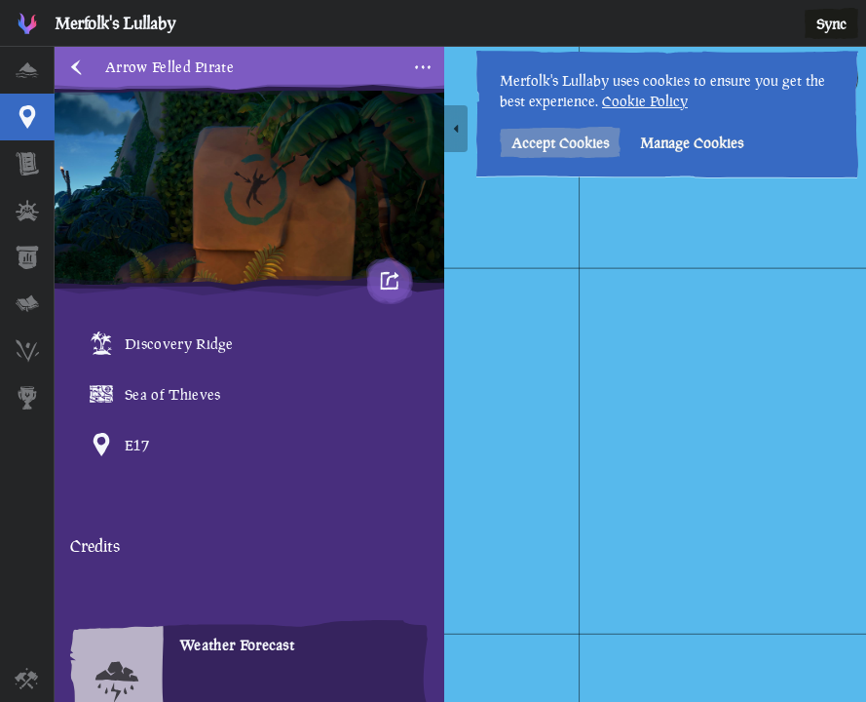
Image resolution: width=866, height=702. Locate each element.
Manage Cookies (691, 143)
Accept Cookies (560, 143)
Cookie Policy (645, 101)
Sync (831, 24)
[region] (460, 374)
